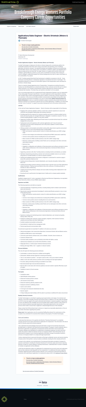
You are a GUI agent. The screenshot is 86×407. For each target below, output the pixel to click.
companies (11, 26)
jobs (21, 26)
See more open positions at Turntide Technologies (33, 371)
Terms (49, 399)
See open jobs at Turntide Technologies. (30, 46)
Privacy (25, 399)
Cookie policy (45, 385)
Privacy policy (39, 385)
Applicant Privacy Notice (61, 353)
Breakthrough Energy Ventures (78, 2)
